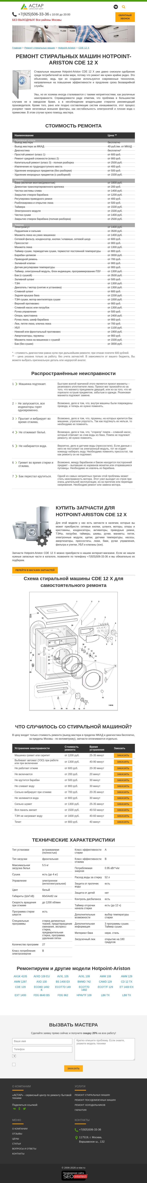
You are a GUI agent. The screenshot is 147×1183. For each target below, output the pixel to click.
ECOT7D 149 (63, 987)
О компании (20, 1128)
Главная (16, 47)
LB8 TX (126, 995)
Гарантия (80, 1110)
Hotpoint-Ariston (67, 47)
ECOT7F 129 (105, 987)
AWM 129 (126, 976)
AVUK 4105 (20, 976)
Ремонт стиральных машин (39, 47)
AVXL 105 (63, 976)
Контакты (18, 1153)
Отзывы (17, 1133)
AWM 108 (105, 976)
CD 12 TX (126, 981)
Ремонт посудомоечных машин (95, 1100)
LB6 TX (105, 995)
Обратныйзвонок (125, 17)
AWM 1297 (20, 981)
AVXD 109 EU (42, 976)
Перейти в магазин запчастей (35, 570)
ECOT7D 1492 (84, 988)
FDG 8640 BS (42, 995)
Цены (15, 1138)
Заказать (123, 753)
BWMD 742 (84, 981)
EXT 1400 (20, 995)
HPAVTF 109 (84, 995)
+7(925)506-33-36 (33, 14)
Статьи (16, 1143)
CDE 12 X (83, 47)
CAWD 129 (105, 981)
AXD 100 (41, 981)
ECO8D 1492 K (41, 988)
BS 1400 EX (63, 981)
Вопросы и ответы (24, 1148)
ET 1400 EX (127, 987)
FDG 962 (63, 995)
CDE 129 (20, 987)
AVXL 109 (84, 976)
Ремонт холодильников (90, 1105)
